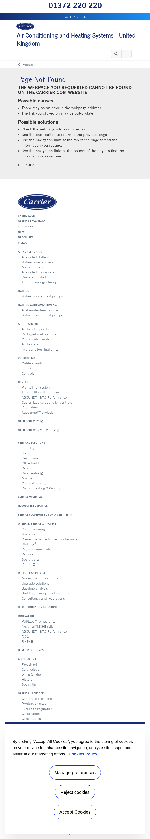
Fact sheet (29, 664)
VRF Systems (26, 358)
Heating (23, 290)
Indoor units (31, 368)
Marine (27, 478)
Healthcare (30, 458)
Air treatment (28, 323)
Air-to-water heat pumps (40, 310)
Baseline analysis (35, 588)
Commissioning (33, 529)
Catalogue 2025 (30, 421)
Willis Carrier (31, 674)
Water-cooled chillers (37, 262)
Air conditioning (30, 251)
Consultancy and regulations (43, 598)
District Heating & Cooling (41, 488)
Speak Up (29, 684)
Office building (32, 463)
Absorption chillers (36, 267)
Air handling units (35, 329)
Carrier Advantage (31, 221)
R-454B (27, 641)
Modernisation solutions (40, 578)
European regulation (37, 709)
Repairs (27, 554)
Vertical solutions (31, 442)
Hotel (26, 453)
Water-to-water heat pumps (42, 296)
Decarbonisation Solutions (37, 607)
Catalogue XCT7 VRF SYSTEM (38, 430)
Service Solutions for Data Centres (45, 515)
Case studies (31, 718)
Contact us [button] (75, 17)
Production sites (34, 703)
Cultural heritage (34, 483)
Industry (28, 448)
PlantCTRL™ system (36, 387)
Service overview (30, 496)
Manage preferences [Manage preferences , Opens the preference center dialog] (75, 772)
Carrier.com (26, 215)
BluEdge (29, 544)
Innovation (26, 616)
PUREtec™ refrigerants (38, 621)
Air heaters (30, 344)
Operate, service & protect (37, 523)
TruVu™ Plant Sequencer (40, 392)
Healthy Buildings (31, 650)
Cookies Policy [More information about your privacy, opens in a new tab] (83, 754)
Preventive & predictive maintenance (49, 539)
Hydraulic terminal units (40, 349)
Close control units (36, 339)
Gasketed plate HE (35, 277)
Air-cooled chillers (35, 257)
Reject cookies (74, 792)
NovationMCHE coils (38, 626)
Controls (28, 373)
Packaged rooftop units (39, 334)
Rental (28, 564)
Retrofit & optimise (32, 572)
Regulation (30, 407)
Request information (33, 505)
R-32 (25, 636)
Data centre (32, 473)
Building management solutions (46, 593)
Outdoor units (32, 363)
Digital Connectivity (36, 549)
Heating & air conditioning (37, 304)
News (21, 232)
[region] (75, 778)
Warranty (28, 534)
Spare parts (30, 559)
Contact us (26, 226)
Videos (22, 242)
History (27, 679)
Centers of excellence (38, 698)
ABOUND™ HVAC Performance (44, 397)
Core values (30, 669)
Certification (31, 713)
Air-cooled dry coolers (38, 272)
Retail (26, 468)
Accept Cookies (75, 812)
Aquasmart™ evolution (39, 412)
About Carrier (28, 659)
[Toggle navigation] (116, 54)
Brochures (25, 237)
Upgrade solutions (35, 583)
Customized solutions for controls (47, 402)
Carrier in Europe (31, 693)
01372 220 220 (75, 5)
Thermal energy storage (40, 282)
